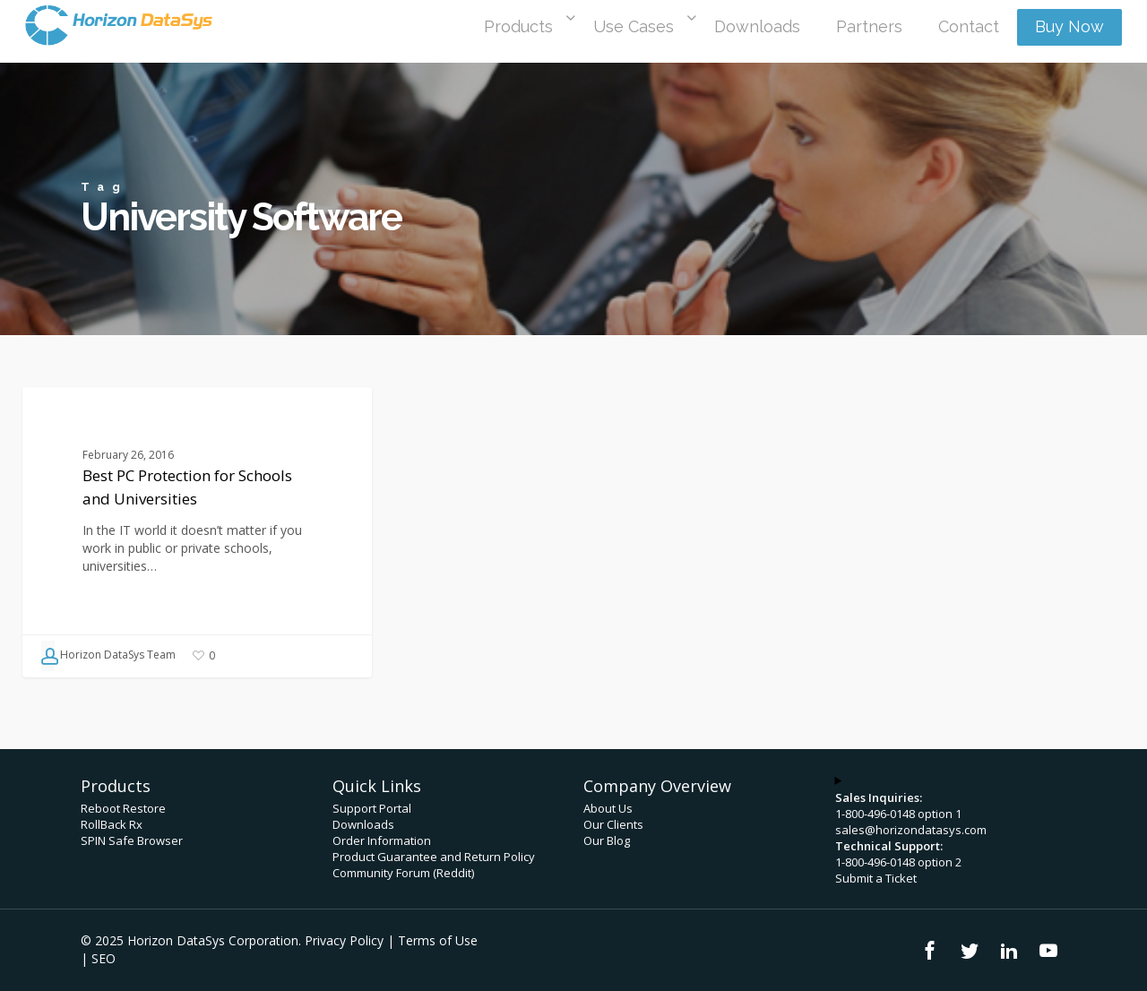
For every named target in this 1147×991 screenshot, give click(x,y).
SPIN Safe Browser (132, 840)
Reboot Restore (123, 808)
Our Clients (613, 824)
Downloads (363, 824)
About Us (608, 808)
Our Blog (606, 840)
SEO (103, 958)
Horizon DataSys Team (108, 656)
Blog (66, 415)
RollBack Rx (111, 824)
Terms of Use (438, 940)
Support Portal (371, 808)
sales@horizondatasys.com (911, 830)
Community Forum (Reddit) (403, 873)
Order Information (381, 840)
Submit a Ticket (876, 878)
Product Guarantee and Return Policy (433, 857)
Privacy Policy (344, 940)
